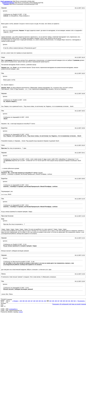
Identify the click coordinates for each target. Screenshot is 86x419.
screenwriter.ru (13, 309)
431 (42, 301)
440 (66, 301)
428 (34, 301)
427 (32, 301)
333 (21, 301)
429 (37, 301)
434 (50, 301)
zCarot (21, 312)
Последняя (81, 301)
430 (40, 301)
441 (69, 301)
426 (29, 301)
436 (56, 301)
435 (53, 301)
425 (26, 301)
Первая (15, 301)
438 (61, 301)
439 (64, 301)
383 (23, 301)
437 (58, 301)
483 (72, 301)
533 (74, 301)
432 (45, 301)
